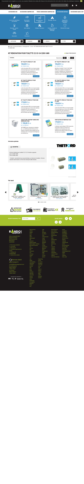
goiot (43, 249)
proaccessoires (65, 245)
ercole (43, 239)
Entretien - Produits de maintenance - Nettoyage (52, 27)
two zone (40, 261)
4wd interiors (32, 229)
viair (39, 267)
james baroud (54, 229)
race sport (64, 249)
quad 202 (64, 248)
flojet (43, 243)
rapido (63, 252)
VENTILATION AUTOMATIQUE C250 (63, 119)
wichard (40, 276)
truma (39, 260)
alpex (31, 236)
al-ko (31, 233)
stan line (31, 273)
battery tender (33, 242)
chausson (32, 251)
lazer (52, 238)
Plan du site (13, 247)
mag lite (53, 246)
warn (39, 273)
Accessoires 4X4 (13, 12)
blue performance (34, 245)
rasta (63, 254)
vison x (39, 270)
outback (64, 241)
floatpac (44, 242)
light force (53, 243)
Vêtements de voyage (65, 26)
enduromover (45, 236)
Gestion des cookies (15, 255)
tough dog (40, 259)
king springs (54, 235)
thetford (31, 283)
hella (43, 252)
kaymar (53, 233)
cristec (31, 255)
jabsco (43, 256)
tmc (30, 286)
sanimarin (32, 263)
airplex (31, 232)
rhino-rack (64, 256)
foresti (43, 245)
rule (30, 259)
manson (53, 249)
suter (31, 279)
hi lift (43, 254)
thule (31, 284)
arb (30, 239)
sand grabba (32, 261)
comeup (31, 254)
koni (52, 236)
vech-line (40, 264)
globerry (44, 248)
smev (31, 270)
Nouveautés (14, 34)
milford (53, 255)
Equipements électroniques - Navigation (65, 19)
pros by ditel (65, 246)
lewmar (53, 242)
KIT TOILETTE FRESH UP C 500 (62, 62)
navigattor (64, 231)
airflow (31, 231)
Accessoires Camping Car (27, 12)
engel (43, 238)
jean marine (54, 231)
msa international (55, 256)
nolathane (64, 235)
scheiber (31, 264)
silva (31, 269)
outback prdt (65, 242)
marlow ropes (54, 254)
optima (63, 239)
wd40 (39, 274)
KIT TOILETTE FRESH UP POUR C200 (29, 100)
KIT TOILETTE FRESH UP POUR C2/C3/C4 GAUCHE (62, 81)
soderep (31, 272)
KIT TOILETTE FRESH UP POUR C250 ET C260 (63, 100)
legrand (53, 241)
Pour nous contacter (15, 244)
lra (51, 245)
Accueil (10, 46)
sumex (31, 276)
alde (31, 235)
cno (30, 252)
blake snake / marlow (34, 243)
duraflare (44, 233)
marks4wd (53, 252)
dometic (44, 232)
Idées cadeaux (27, 26)
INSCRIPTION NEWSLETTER (14, 218)
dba (43, 231)
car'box (31, 248)
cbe (30, 249)
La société (13, 246)
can (30, 246)
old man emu (65, 238)
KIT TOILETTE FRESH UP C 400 (28, 62)
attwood (31, 241)
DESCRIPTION (14, 147)
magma (53, 248)
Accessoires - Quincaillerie (27, 19)
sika (30, 267)
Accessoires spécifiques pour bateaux (14, 19)
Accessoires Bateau (62, 12)
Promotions (27, 34)
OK (81, 1)
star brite (32, 274)
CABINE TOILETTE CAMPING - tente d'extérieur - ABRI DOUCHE (18, 197)
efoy (43, 235)
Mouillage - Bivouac (52, 18)
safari (31, 260)
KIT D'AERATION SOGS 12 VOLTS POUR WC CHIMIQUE (38, 197)
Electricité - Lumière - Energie (14, 27)
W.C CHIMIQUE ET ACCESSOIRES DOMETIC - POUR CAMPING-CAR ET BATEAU (59, 197)
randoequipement (66, 251)
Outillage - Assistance (40, 26)
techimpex (32, 280)
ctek (31, 256)
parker (63, 243)
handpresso (45, 251)
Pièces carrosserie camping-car (45, 12)
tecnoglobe (32, 282)
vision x (39, 269)
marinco (53, 251)
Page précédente (70, 53)
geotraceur (44, 246)
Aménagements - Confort (40, 19)
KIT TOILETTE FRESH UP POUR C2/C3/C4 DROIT (28, 81)
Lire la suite (36, 76)
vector (39, 266)
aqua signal (32, 238)
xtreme (39, 277)
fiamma (44, 241)
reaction (64, 255)
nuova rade (64, 236)
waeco (39, 272)
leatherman (54, 239)
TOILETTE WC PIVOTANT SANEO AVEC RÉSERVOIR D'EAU (30, 120)
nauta (63, 229)
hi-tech (43, 255)
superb (31, 277)
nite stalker (64, 233)
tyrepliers (40, 263)
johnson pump (54, 232)
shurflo (31, 266)
